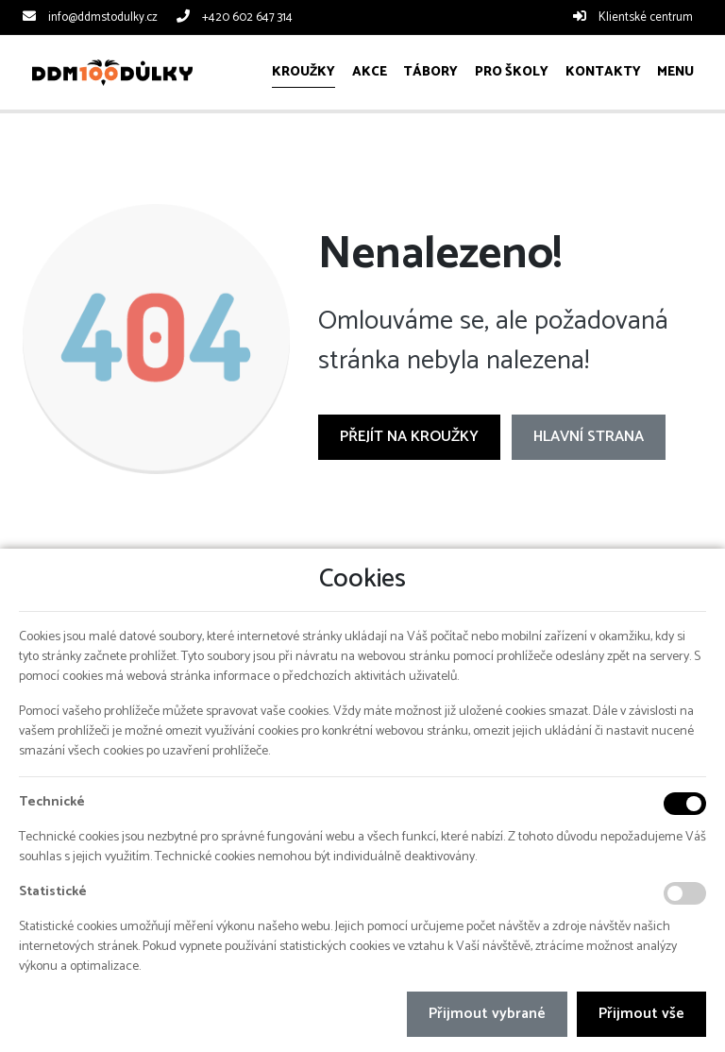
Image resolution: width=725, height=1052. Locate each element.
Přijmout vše (641, 1014)
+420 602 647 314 (247, 17)
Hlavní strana (588, 437)
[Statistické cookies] (685, 893)
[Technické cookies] (685, 803)
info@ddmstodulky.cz (103, 17)
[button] (675, 73)
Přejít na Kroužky (409, 437)
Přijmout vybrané (487, 1014)
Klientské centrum (646, 17)
